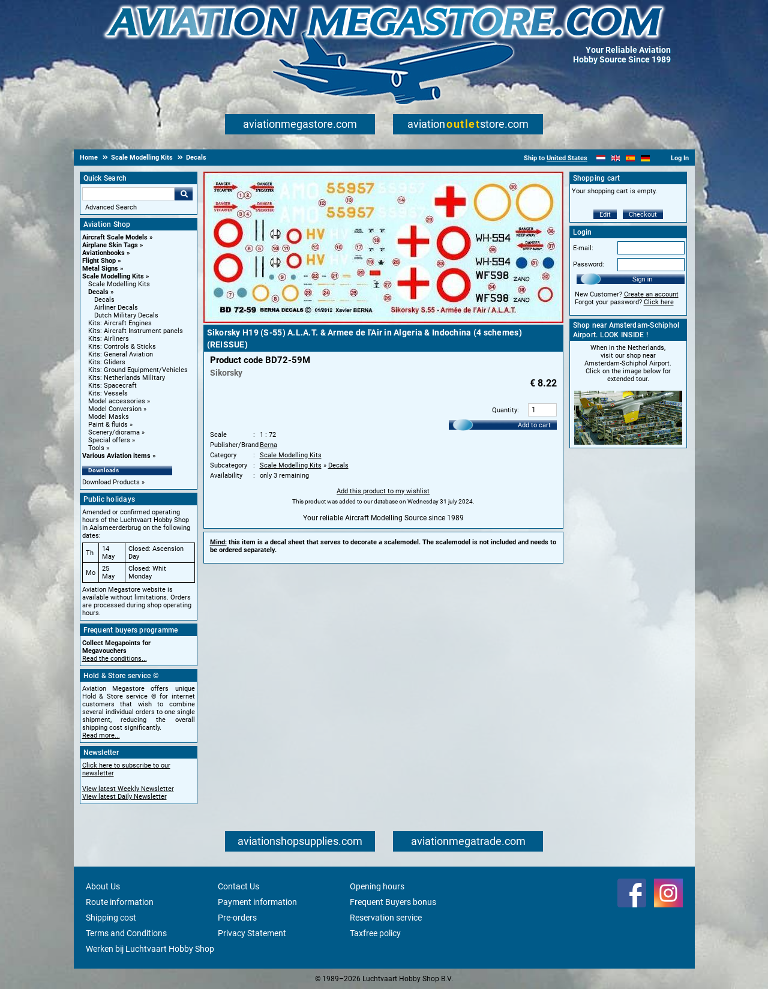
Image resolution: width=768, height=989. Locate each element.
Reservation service (386, 917)
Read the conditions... (114, 659)
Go (184, 193)
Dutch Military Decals (126, 315)
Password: (588, 264)
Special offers (109, 440)
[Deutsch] (645, 158)
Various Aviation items (116, 456)
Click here (659, 302)
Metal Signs (100, 268)
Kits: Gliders (106, 362)
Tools (96, 448)
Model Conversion (115, 409)
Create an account (651, 294)
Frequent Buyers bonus (393, 902)
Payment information (257, 902)
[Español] (630, 158)
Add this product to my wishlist (383, 491)
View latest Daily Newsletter (124, 797)
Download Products (111, 482)
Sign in (642, 279)
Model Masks (108, 417)
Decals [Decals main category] (104, 300)
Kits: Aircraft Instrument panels (135, 331)
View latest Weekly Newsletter (128, 789)
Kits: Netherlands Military (126, 378)
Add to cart (534, 425)
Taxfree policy (375, 933)
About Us (103, 886)
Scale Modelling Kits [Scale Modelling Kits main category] (119, 284)
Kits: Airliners (108, 339)
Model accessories (116, 401)
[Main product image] (383, 320)
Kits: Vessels (108, 393)
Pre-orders (237, 917)
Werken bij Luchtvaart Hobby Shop (150, 949)
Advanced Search (111, 207)
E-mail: (583, 248)
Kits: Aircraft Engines (120, 323)
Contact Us (238, 886)
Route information (120, 902)
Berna (268, 445)
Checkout (643, 214)
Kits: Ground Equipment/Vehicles (138, 370)
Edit (605, 214)
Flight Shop (99, 261)
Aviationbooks (103, 253)
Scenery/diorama (114, 432)
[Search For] (128, 193)
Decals (98, 292)
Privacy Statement (252, 933)
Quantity (504, 410)
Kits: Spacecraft (112, 385)
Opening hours (377, 886)
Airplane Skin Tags (110, 245)
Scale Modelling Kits (113, 276)
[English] (615, 158)
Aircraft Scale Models (115, 237)
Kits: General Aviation (120, 354)
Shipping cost (111, 917)
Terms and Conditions (126, 933)
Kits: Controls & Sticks (122, 346)
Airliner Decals (116, 307)
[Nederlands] (600, 158)
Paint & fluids (108, 424)
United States (567, 158)
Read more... (101, 735)
